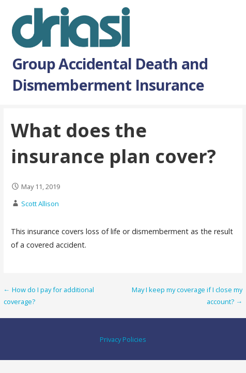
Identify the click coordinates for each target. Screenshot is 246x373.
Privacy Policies (123, 339)
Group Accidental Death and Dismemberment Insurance (110, 73)
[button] (229, 20)
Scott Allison (40, 203)
